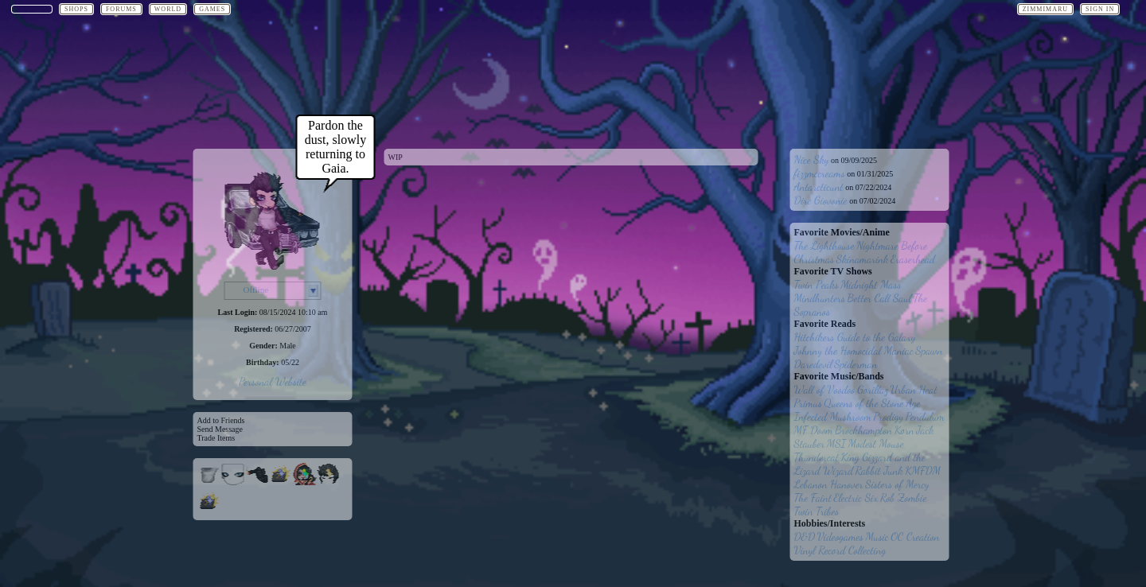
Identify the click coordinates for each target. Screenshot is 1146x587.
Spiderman (855, 364)
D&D (805, 536)
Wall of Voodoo (825, 389)
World (167, 9)
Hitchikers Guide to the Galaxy (855, 337)
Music (876, 536)
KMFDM (923, 470)
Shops (76, 9)
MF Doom (813, 430)
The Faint (813, 497)
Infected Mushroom (832, 416)
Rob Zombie (903, 497)
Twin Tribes (817, 511)
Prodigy (888, 416)
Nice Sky (811, 159)
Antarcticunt (819, 186)
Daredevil (813, 364)
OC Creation (915, 536)
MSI (836, 443)
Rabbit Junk (879, 470)
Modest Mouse (875, 443)
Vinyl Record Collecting (840, 550)
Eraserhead (913, 259)
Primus (808, 403)
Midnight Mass (870, 284)
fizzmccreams (819, 173)
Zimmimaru (1045, 9)
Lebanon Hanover (828, 484)
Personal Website (272, 381)
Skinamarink (862, 259)
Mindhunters (820, 298)
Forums (121, 9)
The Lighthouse (824, 245)
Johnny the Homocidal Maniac (854, 350)
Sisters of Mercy (897, 484)
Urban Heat (914, 389)
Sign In (1100, 9)
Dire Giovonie (821, 200)
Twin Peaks (816, 284)
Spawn (928, 350)
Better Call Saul (880, 298)
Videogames (840, 536)
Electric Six (855, 497)
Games (212, 9)
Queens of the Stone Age (872, 403)
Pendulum (925, 416)
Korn (904, 430)
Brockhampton (863, 430)
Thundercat (816, 457)
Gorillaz (872, 389)
